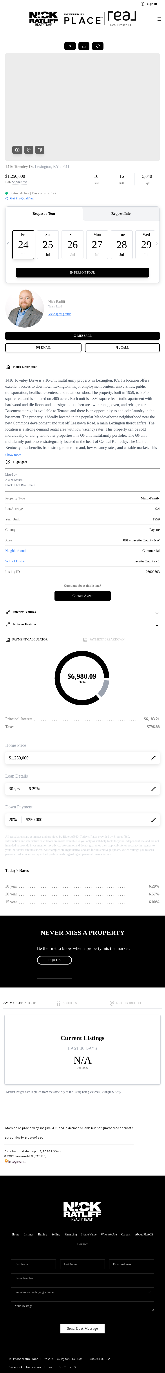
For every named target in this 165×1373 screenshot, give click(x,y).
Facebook (16, 1332)
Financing (71, 1199)
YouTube (65, 1332)
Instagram (33, 1332)
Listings (29, 1199)
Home (15, 1199)
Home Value (88, 1199)
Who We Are (109, 1199)
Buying (42, 1199)
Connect (82, 1209)
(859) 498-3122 (101, 1324)
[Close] (155, 1333)
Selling (55, 1199)
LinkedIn (50, 1332)
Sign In (149, 4)
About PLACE (144, 1199)
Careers (126, 1199)
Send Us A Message (82, 1293)
